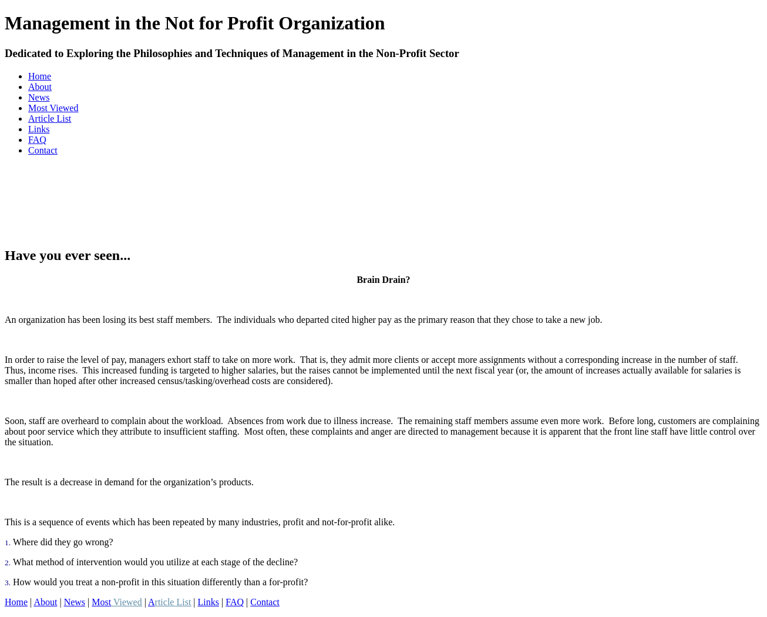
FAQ (37, 140)
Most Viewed (53, 108)
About (40, 87)
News (38, 97)
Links (38, 129)
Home (39, 76)
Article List (49, 119)
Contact (43, 150)
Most (117, 602)
